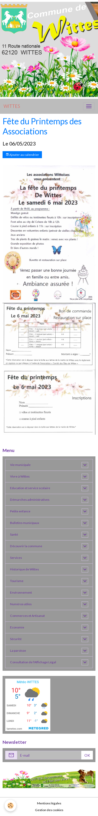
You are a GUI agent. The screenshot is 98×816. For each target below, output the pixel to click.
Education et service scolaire (30, 488)
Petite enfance (20, 511)
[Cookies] (10, 805)
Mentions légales (49, 803)
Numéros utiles (21, 604)
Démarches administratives (29, 500)
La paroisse (18, 650)
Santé (14, 534)
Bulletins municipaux (24, 523)
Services (16, 558)
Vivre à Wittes (20, 476)
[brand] (12, 106)
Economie (17, 627)
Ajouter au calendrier (22, 155)
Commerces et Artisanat (27, 616)
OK (87, 755)
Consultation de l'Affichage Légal (33, 662)
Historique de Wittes (24, 569)
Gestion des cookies (49, 810)
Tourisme (16, 581)
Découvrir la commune (26, 546)
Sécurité (16, 639)
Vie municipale (20, 465)
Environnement (21, 592)
